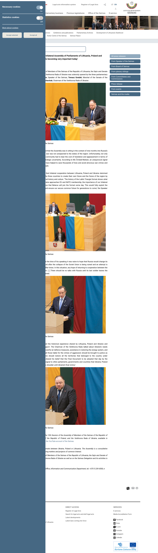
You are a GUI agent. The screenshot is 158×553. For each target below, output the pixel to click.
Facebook (119, 520)
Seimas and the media (120, 94)
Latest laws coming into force (76, 521)
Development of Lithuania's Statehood (109, 33)
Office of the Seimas (96, 13)
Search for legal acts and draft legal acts (80, 514)
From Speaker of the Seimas (122, 61)
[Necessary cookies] (39, 7)
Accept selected (12, 35)
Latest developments (73, 517)
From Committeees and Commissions (120, 78)
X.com (118, 527)
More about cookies (10, 28)
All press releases (118, 56)
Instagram (119, 534)
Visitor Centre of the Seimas (57, 36)
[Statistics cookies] (39, 18)
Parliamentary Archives (85, 33)
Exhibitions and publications (63, 33)
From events (116, 89)
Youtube (119, 530)
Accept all (33, 35)
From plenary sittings (119, 71)
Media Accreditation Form (122, 514)
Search (23, 49)
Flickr (118, 523)
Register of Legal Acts (89, 5)
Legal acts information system (64, 5)
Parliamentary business (53, 13)
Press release (116, 84)
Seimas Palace (75, 36)
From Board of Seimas (120, 66)
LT (112, 5)
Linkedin (119, 537)
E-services (117, 511)
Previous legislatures (76, 13)
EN (115, 5)
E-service (113, 13)
